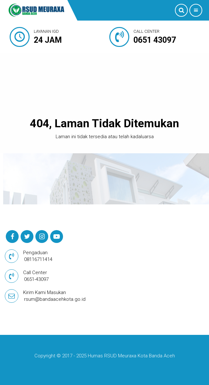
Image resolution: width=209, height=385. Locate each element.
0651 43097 (154, 40)
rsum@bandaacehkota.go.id (55, 299)
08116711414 (38, 259)
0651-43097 (36, 279)
